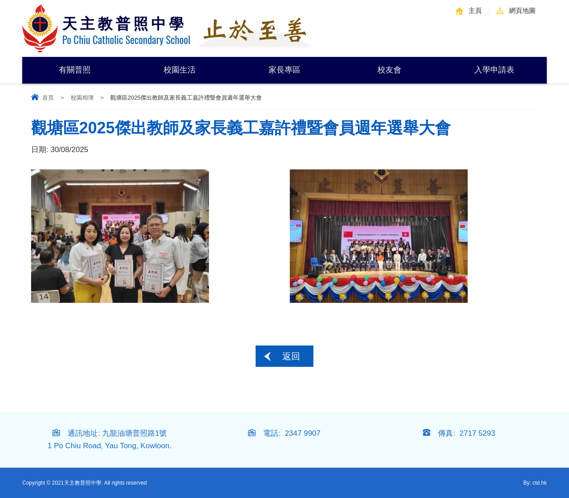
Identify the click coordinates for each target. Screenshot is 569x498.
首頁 (48, 97)
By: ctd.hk (535, 483)
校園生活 (180, 69)
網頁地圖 (522, 10)
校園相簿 (82, 97)
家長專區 (284, 69)
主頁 (475, 10)
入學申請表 (494, 69)
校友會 (389, 69)
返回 (291, 356)
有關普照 (75, 69)
